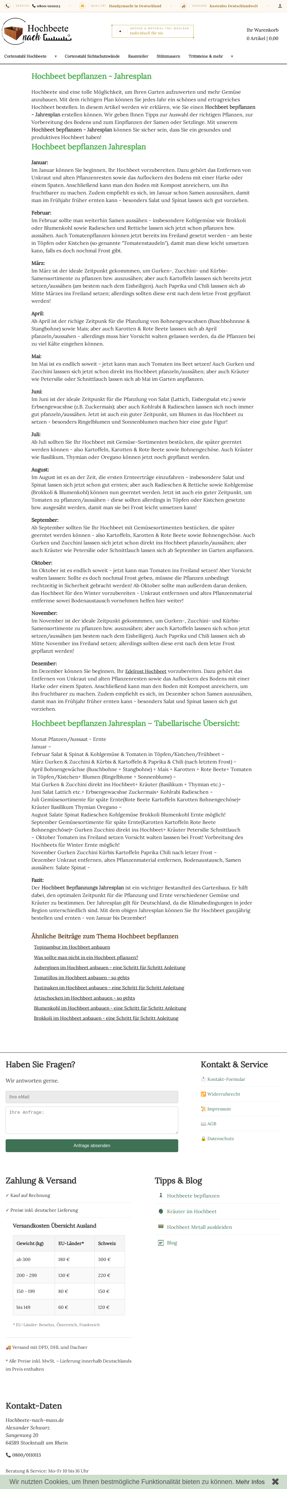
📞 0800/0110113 (23, 1458)
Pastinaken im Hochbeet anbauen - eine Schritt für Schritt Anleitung (115, 987)
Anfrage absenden (92, 1149)
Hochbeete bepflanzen (189, 1199)
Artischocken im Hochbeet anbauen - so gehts (89, 997)
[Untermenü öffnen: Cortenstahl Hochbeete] (56, 56)
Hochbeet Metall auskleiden (195, 1230)
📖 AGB (208, 1123)
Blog (167, 1246)
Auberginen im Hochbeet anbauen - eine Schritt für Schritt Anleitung (116, 967)
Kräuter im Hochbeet (187, 1215)
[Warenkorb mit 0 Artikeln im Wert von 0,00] (261, 35)
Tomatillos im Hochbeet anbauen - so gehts (85, 977)
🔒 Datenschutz (217, 1137)
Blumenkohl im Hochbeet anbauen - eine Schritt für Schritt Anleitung (116, 1007)
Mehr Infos (250, 1482)
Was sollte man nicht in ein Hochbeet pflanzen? (90, 957)
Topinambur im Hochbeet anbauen (75, 947)
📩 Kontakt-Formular (223, 1078)
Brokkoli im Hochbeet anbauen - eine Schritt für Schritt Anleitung (112, 1017)
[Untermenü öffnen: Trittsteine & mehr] (232, 56)
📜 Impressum (216, 1108)
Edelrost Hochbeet (147, 671)
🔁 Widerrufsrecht (220, 1093)
